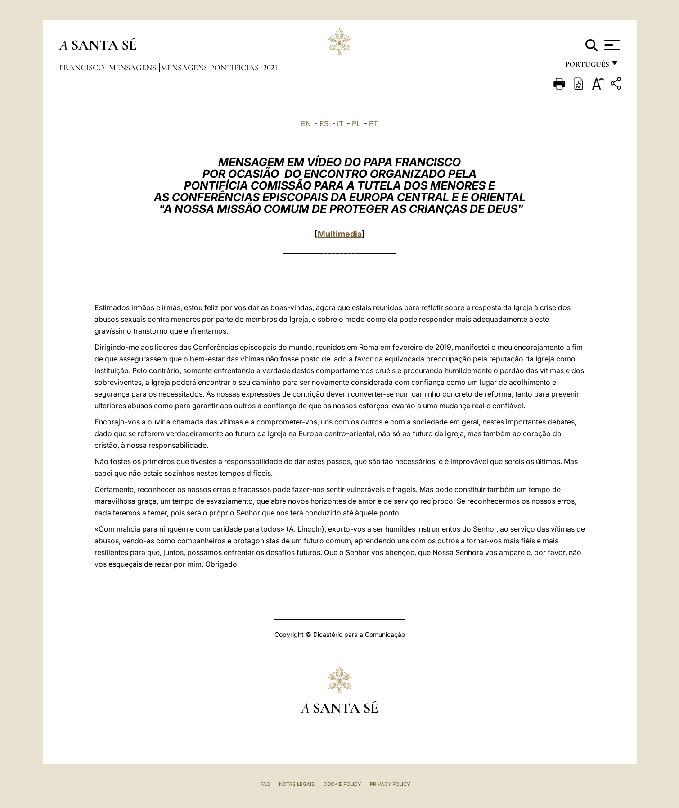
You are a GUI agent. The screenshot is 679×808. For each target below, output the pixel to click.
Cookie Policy (342, 784)
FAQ (265, 784)
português (586, 66)
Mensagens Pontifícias (211, 67)
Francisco (82, 67)
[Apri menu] (611, 45)
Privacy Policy (390, 784)
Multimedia (340, 234)
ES (323, 123)
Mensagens (133, 67)
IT (340, 123)
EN (306, 123)
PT (373, 123)
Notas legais (297, 784)
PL (356, 123)
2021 (270, 67)
